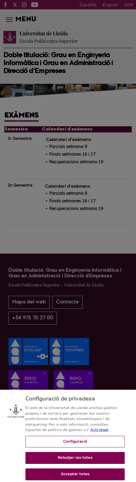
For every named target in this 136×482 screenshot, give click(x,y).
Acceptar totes (75, 475)
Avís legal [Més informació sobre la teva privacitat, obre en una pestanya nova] (99, 431)
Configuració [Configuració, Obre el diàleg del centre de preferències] (75, 443)
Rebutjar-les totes (75, 459)
